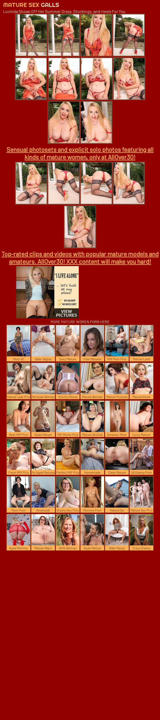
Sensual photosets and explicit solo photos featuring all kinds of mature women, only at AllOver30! (80, 153)
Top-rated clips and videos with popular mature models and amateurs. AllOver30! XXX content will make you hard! (80, 257)
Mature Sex (31, 4)
